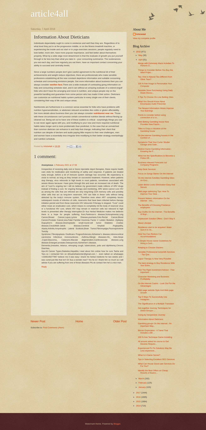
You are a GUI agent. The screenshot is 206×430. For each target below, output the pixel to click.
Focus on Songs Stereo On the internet (155, 173)
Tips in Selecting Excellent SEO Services (156, 359)
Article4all (141, 34)
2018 (138, 51)
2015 (138, 401)
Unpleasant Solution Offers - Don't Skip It (156, 218)
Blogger (116, 424)
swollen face (56, 84)
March (141, 378)
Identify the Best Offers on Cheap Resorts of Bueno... (153, 371)
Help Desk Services (147, 169)
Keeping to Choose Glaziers (150, 247)
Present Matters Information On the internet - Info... (154, 199)
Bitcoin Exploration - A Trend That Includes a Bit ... (153, 331)
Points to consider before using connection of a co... (152, 116)
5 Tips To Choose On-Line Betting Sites (155, 97)
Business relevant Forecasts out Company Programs (152, 163)
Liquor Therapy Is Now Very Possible (154, 259)
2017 (138, 392)
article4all (49, 13)
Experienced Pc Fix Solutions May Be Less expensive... (155, 349)
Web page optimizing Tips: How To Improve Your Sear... (153, 192)
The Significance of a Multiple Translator (156, 303)
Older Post (120, 321)
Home (79, 321)
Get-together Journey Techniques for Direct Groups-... (154, 309)
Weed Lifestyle (144, 223)
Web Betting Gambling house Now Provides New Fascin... (153, 123)
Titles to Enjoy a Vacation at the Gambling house (152, 129)
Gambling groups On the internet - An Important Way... (155, 324)
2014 (138, 406)
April (140, 59)
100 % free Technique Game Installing (155, 337)
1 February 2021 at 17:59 (65, 165)
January (142, 387)
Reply (44, 267)
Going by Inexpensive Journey (151, 315)
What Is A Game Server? (149, 355)
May (140, 55)
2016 (138, 397)
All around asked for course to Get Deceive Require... (153, 342)
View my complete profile (144, 38)
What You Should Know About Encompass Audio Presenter (152, 102)
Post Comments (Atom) (53, 327)
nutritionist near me (103, 113)
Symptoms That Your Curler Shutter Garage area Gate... (154, 143)
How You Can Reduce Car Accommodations (150, 235)
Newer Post (38, 321)
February (142, 383)
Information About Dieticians (150, 319)
